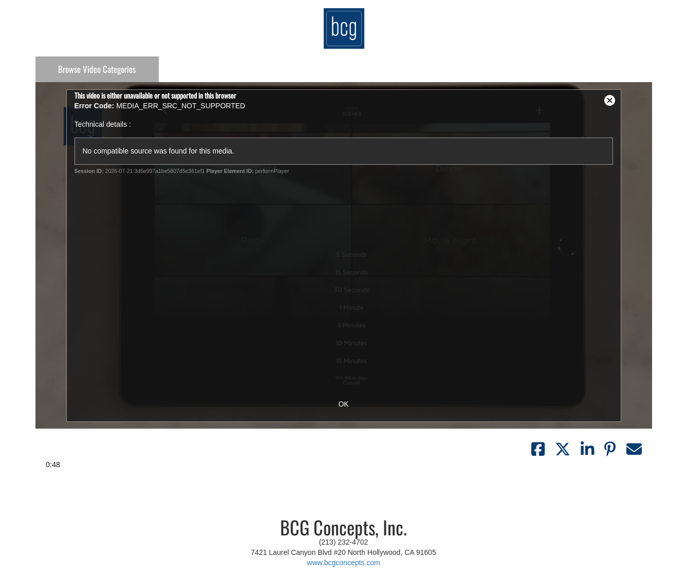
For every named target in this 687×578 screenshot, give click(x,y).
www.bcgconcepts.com (343, 562)
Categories (97, 69)
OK (343, 404)
